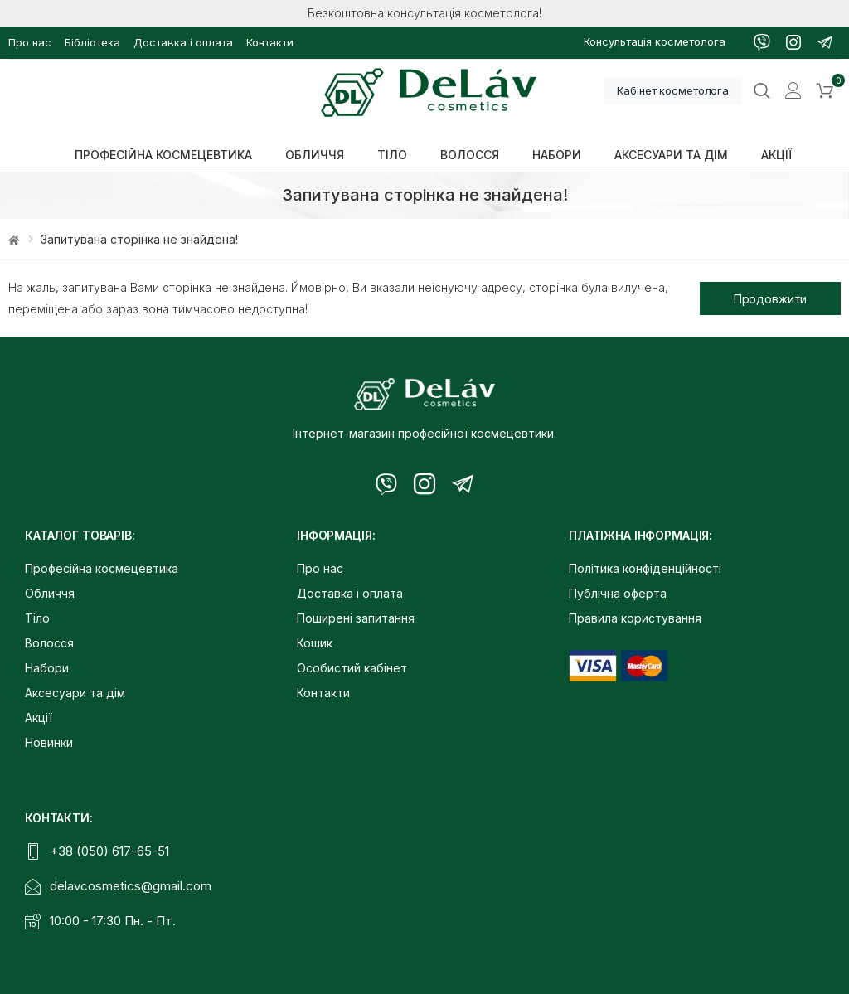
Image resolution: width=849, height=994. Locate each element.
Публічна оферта (618, 593)
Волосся (49, 643)
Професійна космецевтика (101, 568)
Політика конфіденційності (645, 568)
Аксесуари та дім (75, 693)
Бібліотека (92, 42)
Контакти (270, 42)
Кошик (314, 643)
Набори (47, 668)
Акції (38, 717)
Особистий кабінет (352, 668)
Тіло (37, 618)
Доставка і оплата (183, 42)
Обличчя (50, 593)
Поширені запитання (356, 618)
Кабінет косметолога (673, 90)
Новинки (49, 742)
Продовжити (771, 299)
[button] (825, 91)
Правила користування (635, 618)
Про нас (29, 42)
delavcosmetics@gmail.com (130, 886)
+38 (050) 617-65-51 (109, 851)
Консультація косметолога (654, 41)
